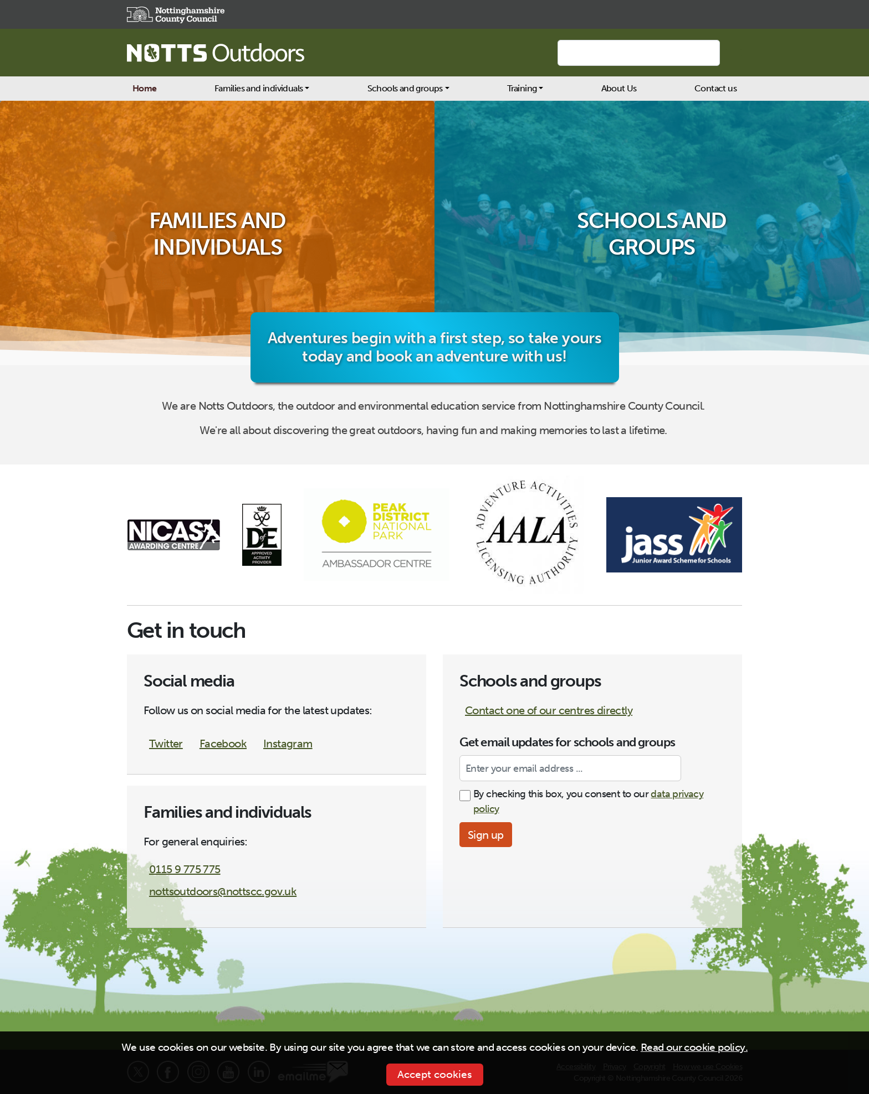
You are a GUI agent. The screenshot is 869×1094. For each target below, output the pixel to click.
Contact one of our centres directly (548, 710)
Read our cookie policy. (694, 1047)
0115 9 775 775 (185, 869)
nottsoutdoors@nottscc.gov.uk (223, 891)
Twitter (166, 743)
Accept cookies (434, 1074)
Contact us (715, 88)
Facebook (223, 743)
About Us (619, 88)
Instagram (288, 743)
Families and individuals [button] (258, 88)
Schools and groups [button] (405, 88)
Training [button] (521, 88)
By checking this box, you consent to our (588, 801)
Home (144, 88)
